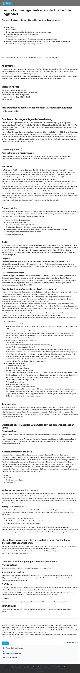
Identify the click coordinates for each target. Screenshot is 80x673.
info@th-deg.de (7, 99)
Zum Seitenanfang (71, 643)
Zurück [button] (5, 643)
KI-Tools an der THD (10, 657)
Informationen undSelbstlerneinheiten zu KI (12, 653)
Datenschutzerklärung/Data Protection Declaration (26, 668)
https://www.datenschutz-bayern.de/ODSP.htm (32, 632)
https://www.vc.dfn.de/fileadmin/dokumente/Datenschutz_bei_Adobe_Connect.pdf (30, 200)
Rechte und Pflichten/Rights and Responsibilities (54, 668)
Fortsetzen (40, 671)
